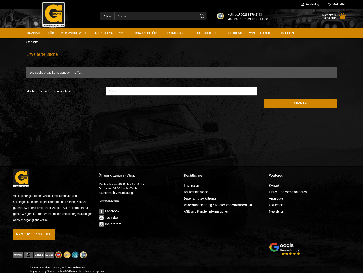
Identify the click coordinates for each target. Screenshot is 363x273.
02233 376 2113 (251, 14)
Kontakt (275, 185)
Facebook (109, 211)
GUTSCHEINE (286, 33)
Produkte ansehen (34, 234)
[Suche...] (107, 16)
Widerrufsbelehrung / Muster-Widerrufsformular (218, 205)
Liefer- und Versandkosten (288, 192)
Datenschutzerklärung (200, 198)
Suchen (300, 103)
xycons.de (101, 271)
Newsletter (277, 211)
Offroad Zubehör (143, 33)
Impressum (192, 185)
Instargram (110, 224)
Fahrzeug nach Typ (108, 33)
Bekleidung (233, 33)
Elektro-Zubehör (177, 33)
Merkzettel (336, 4)
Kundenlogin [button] (311, 4)
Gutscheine (277, 205)
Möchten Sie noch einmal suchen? (48, 91)
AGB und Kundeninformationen (206, 211)
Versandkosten (76, 267)
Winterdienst (260, 33)
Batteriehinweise (196, 192)
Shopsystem (36, 271)
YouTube (108, 218)
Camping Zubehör (40, 33)
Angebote (276, 198)
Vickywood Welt (73, 33)
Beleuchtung (207, 33)
